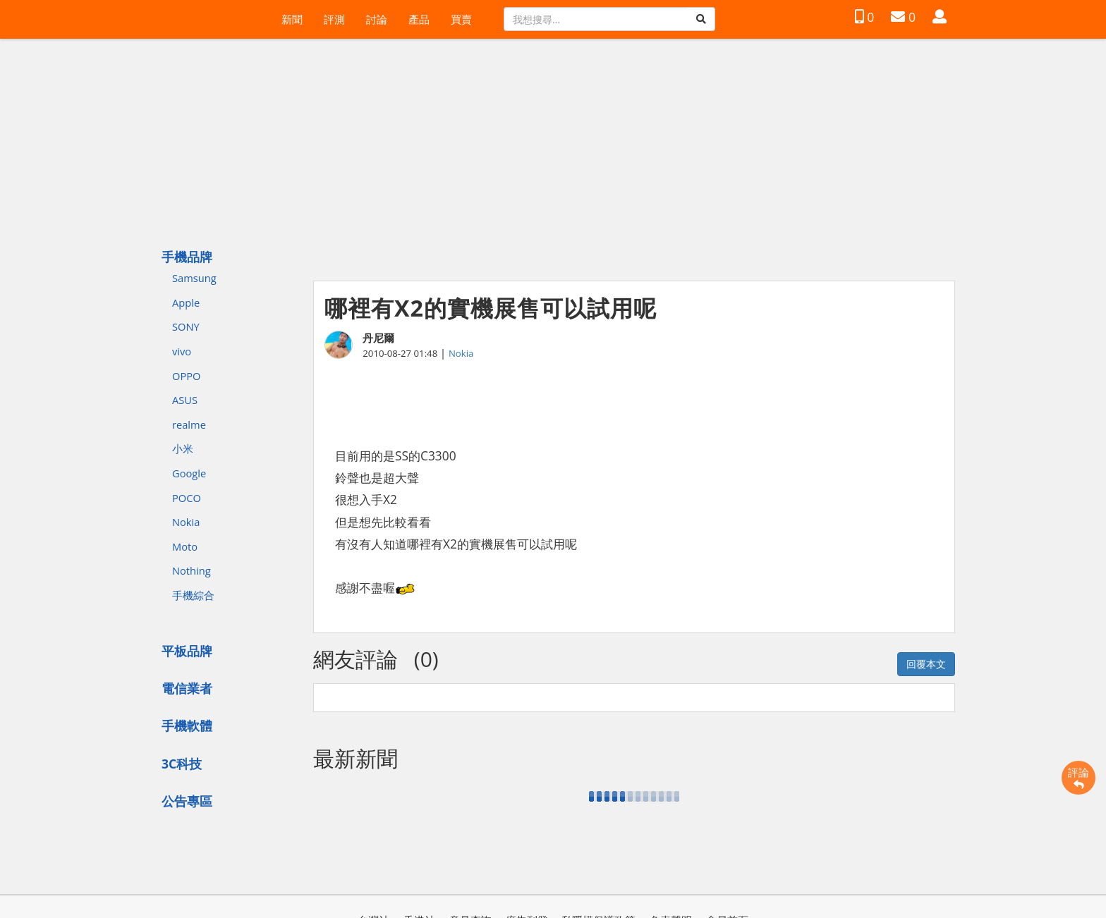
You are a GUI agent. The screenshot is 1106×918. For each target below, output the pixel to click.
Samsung (194, 278)
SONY (186, 326)
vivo (181, 351)
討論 (376, 19)
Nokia (186, 522)
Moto (185, 546)
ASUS (185, 400)
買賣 (461, 19)
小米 (182, 448)
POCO (186, 498)
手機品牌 (187, 256)
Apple (186, 302)
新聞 (292, 19)
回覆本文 (926, 664)
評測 (334, 19)
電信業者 (187, 688)
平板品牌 (187, 650)
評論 (1078, 777)
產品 (419, 19)
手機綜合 (193, 595)
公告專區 (187, 800)
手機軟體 (187, 725)
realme (189, 424)
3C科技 (182, 763)
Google (189, 473)
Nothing (191, 570)
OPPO (186, 376)
